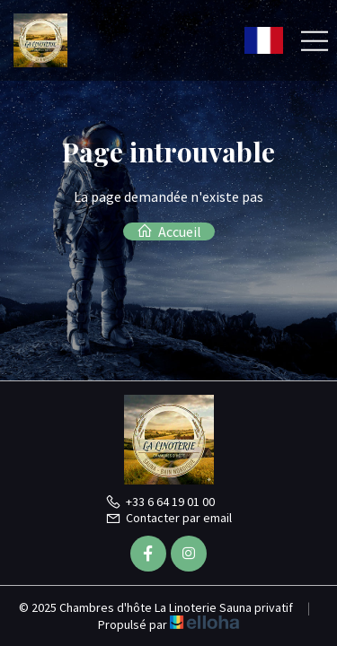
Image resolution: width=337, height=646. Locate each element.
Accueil (169, 231)
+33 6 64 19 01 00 (160, 501)
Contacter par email (168, 518)
